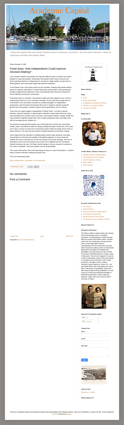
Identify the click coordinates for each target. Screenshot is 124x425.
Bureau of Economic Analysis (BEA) (95, 212)
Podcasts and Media (89, 108)
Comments (87, 321)
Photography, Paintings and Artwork (94, 103)
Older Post (69, 236)
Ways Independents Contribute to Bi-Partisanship (27, 160)
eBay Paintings (88, 165)
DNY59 (54, 414)
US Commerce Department (92, 214)
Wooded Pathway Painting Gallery (94, 155)
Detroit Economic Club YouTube (93, 217)
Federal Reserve (88, 209)
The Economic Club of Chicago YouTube (96, 219)
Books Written (87, 162)
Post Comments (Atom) (26, 240)
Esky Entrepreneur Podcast (92, 160)
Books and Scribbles (89, 100)
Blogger (68, 414)
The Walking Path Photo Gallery (93, 157)
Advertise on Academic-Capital (93, 105)
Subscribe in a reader (88, 392)
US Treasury (87, 206)
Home (42, 236)
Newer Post (14, 236)
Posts (85, 318)
